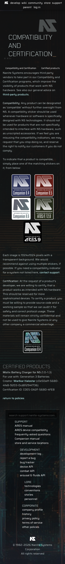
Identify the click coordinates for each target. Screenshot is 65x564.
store (47, 3)
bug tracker (27, 462)
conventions (32, 490)
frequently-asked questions (32, 434)
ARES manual (23, 426)
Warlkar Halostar (24, 381)
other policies (30, 527)
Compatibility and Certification (20, 68)
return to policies (13, 398)
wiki (24, 3)
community (35, 3)
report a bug (28, 458)
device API (26, 466)
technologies (32, 486)
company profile (32, 509)
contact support (49, 272)
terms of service (32, 522)
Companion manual (27, 438)
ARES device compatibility (31, 430)
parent (27, 7)
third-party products (16, 94)
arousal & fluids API (32, 475)
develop (15, 3)
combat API (27, 471)
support (57, 3)
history (26, 514)
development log (30, 454)
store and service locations (32, 443)
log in (37, 7)
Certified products (50, 68)
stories (28, 494)
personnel (30, 499)
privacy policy (31, 518)
